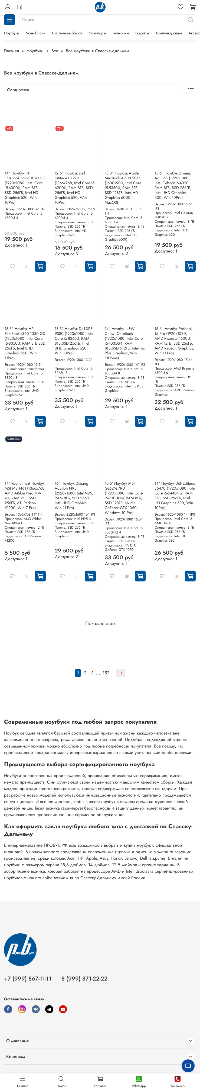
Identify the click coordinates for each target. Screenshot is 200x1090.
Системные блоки (67, 33)
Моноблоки (35, 33)
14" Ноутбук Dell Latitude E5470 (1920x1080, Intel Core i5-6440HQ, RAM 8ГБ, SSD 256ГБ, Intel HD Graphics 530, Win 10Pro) (175, 495)
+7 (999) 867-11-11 (27, 979)
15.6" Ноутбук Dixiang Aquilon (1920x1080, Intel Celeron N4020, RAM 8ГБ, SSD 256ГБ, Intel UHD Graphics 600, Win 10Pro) (173, 185)
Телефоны (120, 33)
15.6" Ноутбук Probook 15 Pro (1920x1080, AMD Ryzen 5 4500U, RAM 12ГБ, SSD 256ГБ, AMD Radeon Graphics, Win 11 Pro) (174, 341)
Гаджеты (142, 33)
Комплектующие (168, 33)
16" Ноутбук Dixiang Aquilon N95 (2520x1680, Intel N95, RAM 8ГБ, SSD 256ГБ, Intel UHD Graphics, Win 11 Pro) (74, 495)
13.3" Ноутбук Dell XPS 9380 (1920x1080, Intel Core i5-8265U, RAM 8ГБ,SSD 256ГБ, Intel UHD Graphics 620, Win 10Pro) (74, 341)
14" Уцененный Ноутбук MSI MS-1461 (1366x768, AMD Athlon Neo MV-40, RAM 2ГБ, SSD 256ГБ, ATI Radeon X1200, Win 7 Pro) (25, 495)
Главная (11, 51)
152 (106, 673)
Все (54, 51)
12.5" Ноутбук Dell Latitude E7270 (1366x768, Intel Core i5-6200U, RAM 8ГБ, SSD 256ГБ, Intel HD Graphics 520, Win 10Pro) (75, 187)
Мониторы (97, 33)
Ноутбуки (11, 33)
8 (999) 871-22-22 (84, 979)
